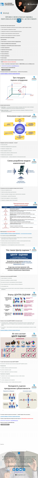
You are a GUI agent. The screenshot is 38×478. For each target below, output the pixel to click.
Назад (6, 13)
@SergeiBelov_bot (33, 4)
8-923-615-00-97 (5, 69)
